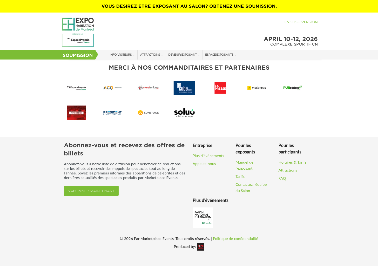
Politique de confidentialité (235, 238)
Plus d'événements (208, 155)
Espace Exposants (219, 54)
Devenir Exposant (182, 54)
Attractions (150, 54)
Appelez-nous (204, 163)
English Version (301, 22)
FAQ (282, 178)
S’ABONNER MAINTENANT (91, 190)
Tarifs (240, 176)
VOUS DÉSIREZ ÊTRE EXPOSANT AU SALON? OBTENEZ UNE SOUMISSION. (189, 6)
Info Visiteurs (121, 54)
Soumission (78, 55)
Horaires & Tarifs (292, 162)
